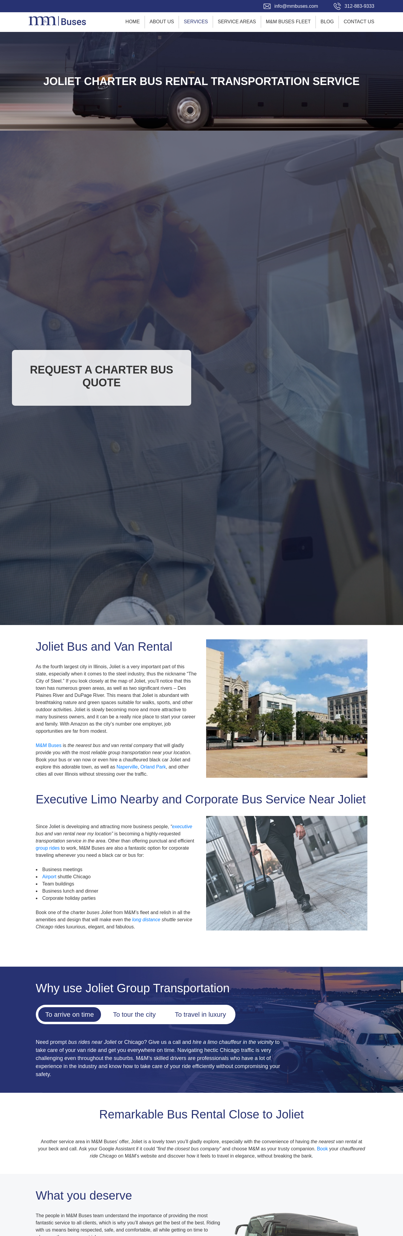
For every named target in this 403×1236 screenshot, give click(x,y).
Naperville (127, 766)
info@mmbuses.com (296, 6)
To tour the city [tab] (134, 1014)
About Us (162, 21)
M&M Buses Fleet (288, 21)
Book (322, 1148)
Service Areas (237, 21)
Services (196, 21)
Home (132, 21)
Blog (327, 21)
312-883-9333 (359, 6)
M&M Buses (49, 745)
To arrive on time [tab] (69, 1014)
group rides (48, 848)
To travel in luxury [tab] (200, 1014)
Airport (49, 876)
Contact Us (359, 21)
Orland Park (153, 766)
